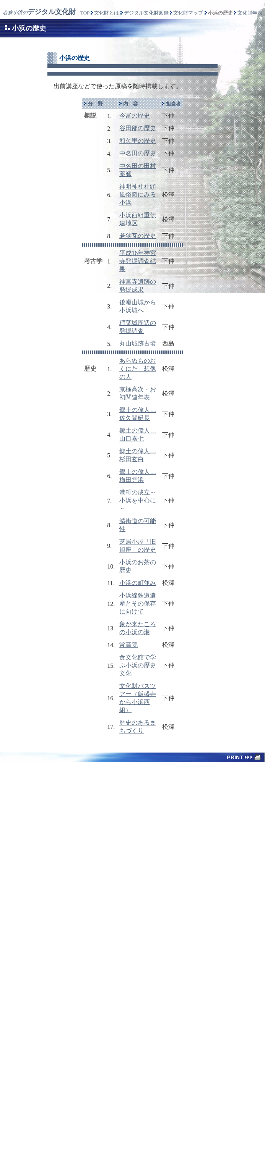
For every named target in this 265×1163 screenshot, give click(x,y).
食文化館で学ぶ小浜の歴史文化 (137, 665)
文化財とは (106, 13)
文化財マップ (188, 13)
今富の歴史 (134, 115)
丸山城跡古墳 (137, 343)
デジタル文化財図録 (146, 13)
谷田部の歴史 (137, 128)
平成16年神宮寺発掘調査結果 (137, 261)
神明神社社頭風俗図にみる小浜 (137, 194)
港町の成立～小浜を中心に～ (137, 500)
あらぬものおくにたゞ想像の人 (137, 368)
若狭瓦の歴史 (137, 236)
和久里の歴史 (137, 140)
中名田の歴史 (137, 153)
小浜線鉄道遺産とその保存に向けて (137, 603)
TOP (84, 13)
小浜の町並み (137, 583)
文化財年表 (249, 13)
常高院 (128, 644)
